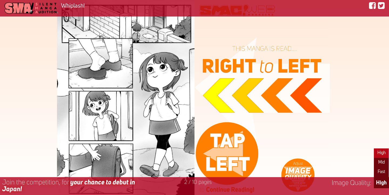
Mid (381, 162)
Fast (381, 172)
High (381, 153)
